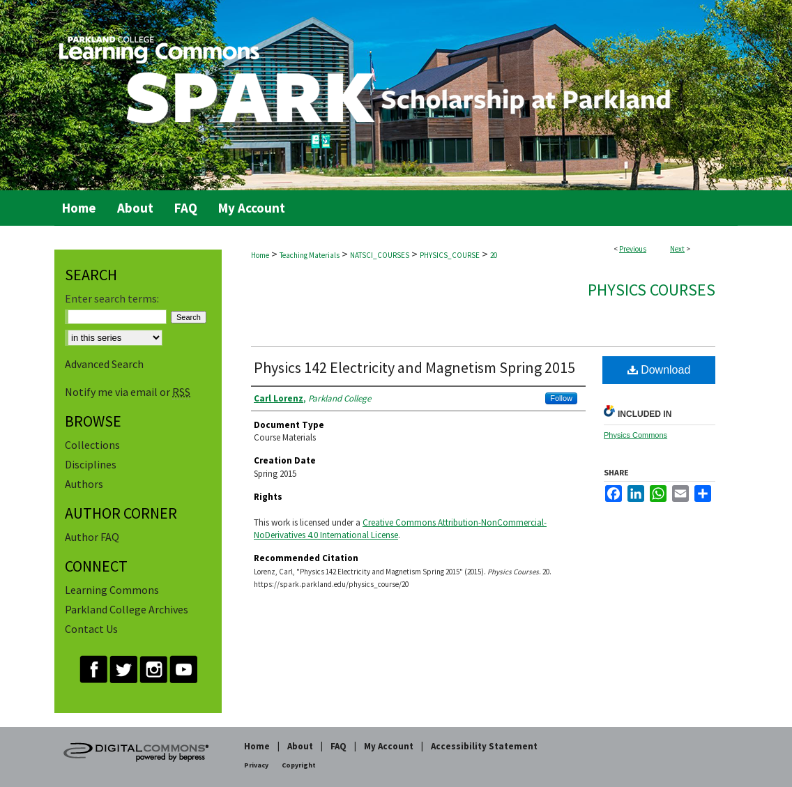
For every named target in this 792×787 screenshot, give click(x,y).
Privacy (256, 765)
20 (493, 255)
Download (659, 370)
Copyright (299, 765)
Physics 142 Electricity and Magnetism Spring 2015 (414, 367)
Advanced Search (104, 364)
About (300, 746)
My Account (388, 746)
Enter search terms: (112, 298)
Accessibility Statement (484, 746)
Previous (632, 249)
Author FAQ (92, 537)
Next (677, 249)
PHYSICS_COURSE (450, 255)
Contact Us (91, 629)
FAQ (338, 746)
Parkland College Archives (126, 609)
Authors (84, 484)
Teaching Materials (310, 255)
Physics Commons (635, 435)
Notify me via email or (127, 392)
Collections (92, 445)
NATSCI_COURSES (379, 255)
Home (260, 255)
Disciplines (90, 464)
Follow (561, 398)
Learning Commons (112, 590)
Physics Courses (651, 289)
